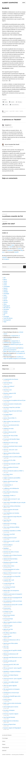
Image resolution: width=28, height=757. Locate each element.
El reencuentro (7, 608)
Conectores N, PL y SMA (9, 460)
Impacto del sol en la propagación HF (12, 597)
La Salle (10, 246)
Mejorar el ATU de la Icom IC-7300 (12, 573)
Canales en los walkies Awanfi (10, 682)
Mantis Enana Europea (9, 615)
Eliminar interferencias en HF (10, 654)
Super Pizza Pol (7, 520)
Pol (4, 314)
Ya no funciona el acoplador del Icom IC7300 (14, 400)
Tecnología (6, 316)
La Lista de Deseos (6, 735)
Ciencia (5, 281)
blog (22, 250)
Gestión (17, 111)
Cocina (5, 284)
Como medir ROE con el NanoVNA (11, 576)
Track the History (7, 382)
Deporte (5, 288)
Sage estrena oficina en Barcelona (11, 506)
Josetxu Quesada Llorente (9, 348)
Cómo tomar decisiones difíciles (11, 527)
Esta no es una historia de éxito (11, 425)
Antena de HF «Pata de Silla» (10, 435)
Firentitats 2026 (7, 389)
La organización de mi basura (10, 379)
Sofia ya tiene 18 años (8, 566)
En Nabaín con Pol (8, 611)
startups (3, 112)
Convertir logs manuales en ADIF (11, 463)
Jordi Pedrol (6, 342)
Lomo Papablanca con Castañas (11, 513)
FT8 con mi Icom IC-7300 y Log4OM (12, 668)
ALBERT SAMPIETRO (10, 3)
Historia (5, 300)
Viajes (4, 321)
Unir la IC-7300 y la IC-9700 (10, 449)
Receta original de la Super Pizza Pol (12, 516)
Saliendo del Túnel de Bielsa (10, 558)
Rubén (5, 351)
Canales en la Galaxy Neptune (10, 675)
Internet (5, 302)
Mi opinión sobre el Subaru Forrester (12, 555)
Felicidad (5, 291)
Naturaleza (6, 309)
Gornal (5, 298)
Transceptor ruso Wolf (9, 534)
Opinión (5, 313)
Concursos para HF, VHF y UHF (11, 664)
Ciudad (5, 283)
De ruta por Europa (8, 618)
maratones (10, 250)
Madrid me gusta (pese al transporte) (12, 594)
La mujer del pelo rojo (8, 583)
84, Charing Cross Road (9, 587)
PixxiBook (6, 548)
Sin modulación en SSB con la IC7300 (12, 601)
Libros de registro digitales (10, 685)
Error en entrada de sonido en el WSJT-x (13, 470)
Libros (5, 304)
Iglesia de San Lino (8, 629)
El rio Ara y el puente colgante (10, 713)
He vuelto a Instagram (9, 710)
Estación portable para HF (9, 661)
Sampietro (6, 111)
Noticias (5, 311)
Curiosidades (6, 286)
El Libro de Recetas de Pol (9, 432)
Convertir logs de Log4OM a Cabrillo (12, 650)
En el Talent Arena (8, 474)
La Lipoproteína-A (15, 335)
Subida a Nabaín (7, 636)
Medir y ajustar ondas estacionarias (12, 703)
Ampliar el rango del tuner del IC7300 (12, 411)
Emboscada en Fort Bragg (9, 523)
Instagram (6, 259)
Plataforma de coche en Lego (10, 442)
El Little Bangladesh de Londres (11, 569)
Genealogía (6, 293)
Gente (4, 295)
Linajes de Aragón (7, 625)
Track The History (7, 318)
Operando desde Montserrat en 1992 (12, 657)
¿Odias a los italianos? (8, 386)
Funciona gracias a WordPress (18, 754)
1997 (3, 252)
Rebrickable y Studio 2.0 (9, 495)
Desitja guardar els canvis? (10, 537)
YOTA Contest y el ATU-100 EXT (16, 351)
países (19, 248)
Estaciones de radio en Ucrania (11, 551)
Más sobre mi (6, 307)
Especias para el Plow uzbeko (10, 643)
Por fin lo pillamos (8, 544)
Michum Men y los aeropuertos (11, 590)
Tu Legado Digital (7, 414)
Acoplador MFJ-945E (8, 580)
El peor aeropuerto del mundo (10, 509)
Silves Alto (6, 647)
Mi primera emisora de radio (10, 562)
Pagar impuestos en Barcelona (11, 720)
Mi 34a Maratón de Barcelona (10, 492)
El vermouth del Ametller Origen (11, 439)
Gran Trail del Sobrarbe (9, 717)
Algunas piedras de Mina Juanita (11, 453)
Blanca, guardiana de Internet (10, 467)
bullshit (21, 111)
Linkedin (4, 257)
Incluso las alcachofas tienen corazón (12, 446)
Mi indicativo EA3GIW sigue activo (11, 696)
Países (3, 744)
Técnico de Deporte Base (9, 724)
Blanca (5, 279)
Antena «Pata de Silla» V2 (9, 418)
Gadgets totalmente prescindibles (11, 477)
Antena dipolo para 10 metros (10, 706)
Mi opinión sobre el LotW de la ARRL (12, 456)
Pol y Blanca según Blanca (9, 632)
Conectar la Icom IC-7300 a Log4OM (12, 678)
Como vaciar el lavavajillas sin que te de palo (14, 502)
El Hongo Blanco (7, 699)
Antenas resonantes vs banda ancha (12, 404)
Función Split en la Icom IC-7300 (11, 499)
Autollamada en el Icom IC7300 (11, 692)
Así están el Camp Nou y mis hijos (11, 407)
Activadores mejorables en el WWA (12, 530)
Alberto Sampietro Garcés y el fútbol (12, 622)
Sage (13, 245)
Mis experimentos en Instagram (11, 689)
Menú (23, 2)
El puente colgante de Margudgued (12, 728)
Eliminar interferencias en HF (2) (11, 639)
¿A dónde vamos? (7, 396)
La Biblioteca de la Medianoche (11, 488)
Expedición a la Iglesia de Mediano (12, 671)
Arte (4, 277)
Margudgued (6, 305)
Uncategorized (7, 320)
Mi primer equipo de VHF (9, 393)
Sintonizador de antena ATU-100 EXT (12, 604)
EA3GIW (16, 252)
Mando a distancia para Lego (10, 481)
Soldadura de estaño (8, 428)
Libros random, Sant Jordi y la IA (11, 421)
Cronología (5, 738)
